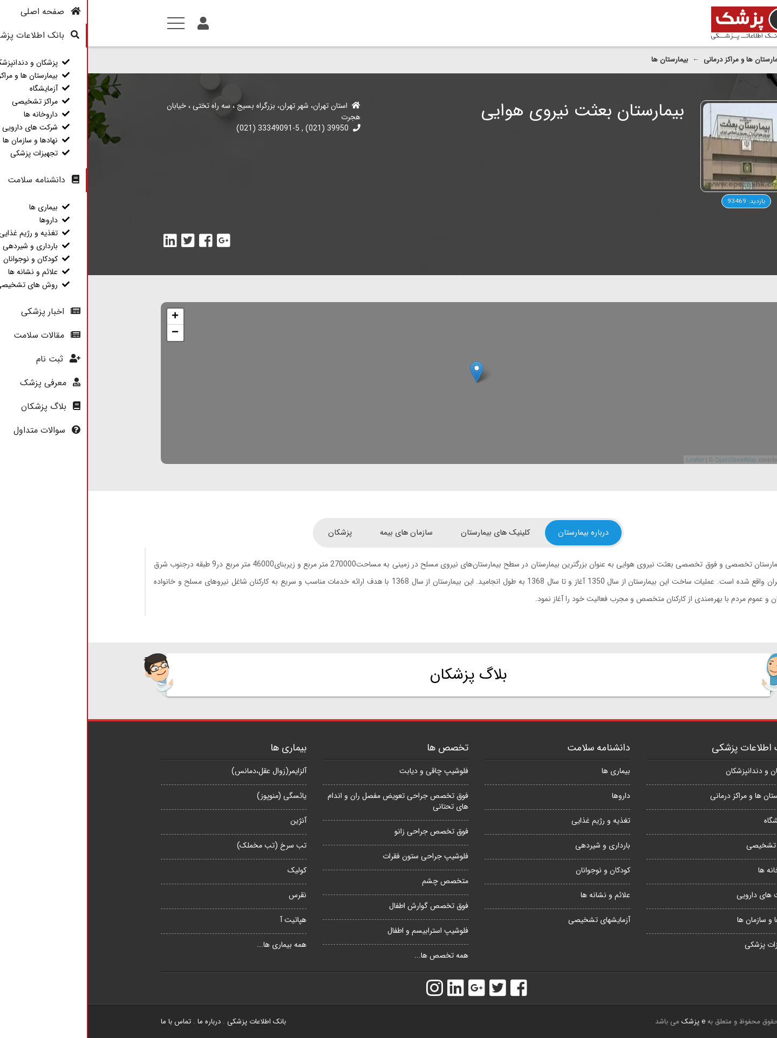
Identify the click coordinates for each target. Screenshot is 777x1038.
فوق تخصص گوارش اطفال (340, 906)
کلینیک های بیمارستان (407, 533)
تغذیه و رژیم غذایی (512, 821)
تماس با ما (88, 1021)
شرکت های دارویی (676, 895)
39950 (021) (238, 128)
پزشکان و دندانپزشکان (671, 771)
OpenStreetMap (648, 459)
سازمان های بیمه (318, 533)
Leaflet (607, 459)
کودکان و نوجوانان (515, 870)
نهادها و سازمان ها (676, 920)
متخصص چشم (357, 881)
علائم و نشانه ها (517, 895)
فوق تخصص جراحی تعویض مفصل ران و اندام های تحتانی (310, 801)
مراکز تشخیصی (681, 845)
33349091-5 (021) (180, 128)
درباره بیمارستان (495, 533)
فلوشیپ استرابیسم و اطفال (339, 931)
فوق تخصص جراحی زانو (343, 831)
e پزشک (605, 1021)
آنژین (210, 821)
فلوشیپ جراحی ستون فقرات (337, 856)
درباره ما (121, 1021)
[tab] (495, 532)
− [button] (87, 333)
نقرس (210, 895)
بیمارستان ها (581, 59)
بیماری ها (528, 771)
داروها (533, 796)
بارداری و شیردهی (514, 845)
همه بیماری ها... (194, 945)
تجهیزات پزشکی (680, 945)
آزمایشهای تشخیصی (511, 920)
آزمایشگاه (690, 821)
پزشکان (252, 533)
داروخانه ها (687, 870)
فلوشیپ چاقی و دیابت (345, 771)
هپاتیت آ (205, 920)
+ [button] (87, 317)
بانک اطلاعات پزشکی (168, 1021)
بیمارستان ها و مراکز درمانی (655, 59)
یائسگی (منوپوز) (194, 796)
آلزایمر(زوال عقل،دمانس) (181, 771)
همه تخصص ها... (353, 955)
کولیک (209, 870)
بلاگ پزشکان (380, 675)
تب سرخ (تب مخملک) (184, 845)
